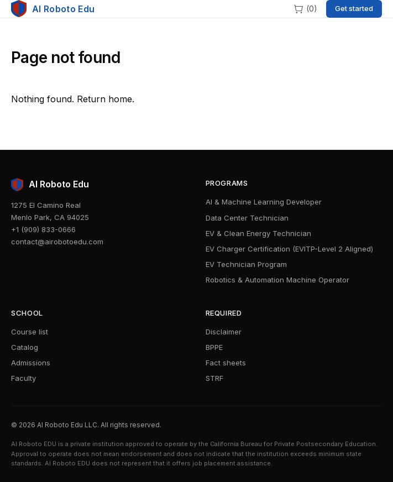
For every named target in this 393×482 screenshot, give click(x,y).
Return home (104, 98)
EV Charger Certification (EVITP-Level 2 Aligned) (289, 248)
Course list (29, 331)
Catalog (24, 347)
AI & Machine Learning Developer (264, 201)
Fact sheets (226, 362)
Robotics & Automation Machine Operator (277, 279)
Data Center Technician (247, 217)
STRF (214, 378)
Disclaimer (224, 331)
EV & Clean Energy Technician (258, 233)
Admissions (30, 362)
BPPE (214, 347)
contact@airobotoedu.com (57, 241)
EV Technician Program (246, 264)
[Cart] (305, 8)
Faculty (23, 378)
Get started (354, 8)
